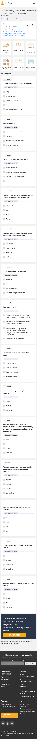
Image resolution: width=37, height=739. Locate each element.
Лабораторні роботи (27, 682)
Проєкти (22, 684)
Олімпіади (23, 689)
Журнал (22, 674)
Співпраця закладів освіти (8, 708)
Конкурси (23, 686)
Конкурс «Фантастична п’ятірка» (27, 712)
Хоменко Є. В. (7, 24)
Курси (3, 686)
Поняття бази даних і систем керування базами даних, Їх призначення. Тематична (14, 33)
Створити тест (14, 635)
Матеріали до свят (26, 709)
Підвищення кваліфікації (5, 678)
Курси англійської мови (28, 696)
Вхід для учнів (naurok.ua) (24, 705)
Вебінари (4, 682)
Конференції (5, 684)
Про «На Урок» (6, 704)
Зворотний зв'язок (7, 715)
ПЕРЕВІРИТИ (30, 663)
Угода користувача (7, 733)
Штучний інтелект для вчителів (27, 692)
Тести (21, 679)
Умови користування (20, 733)
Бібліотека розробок (27, 677)
